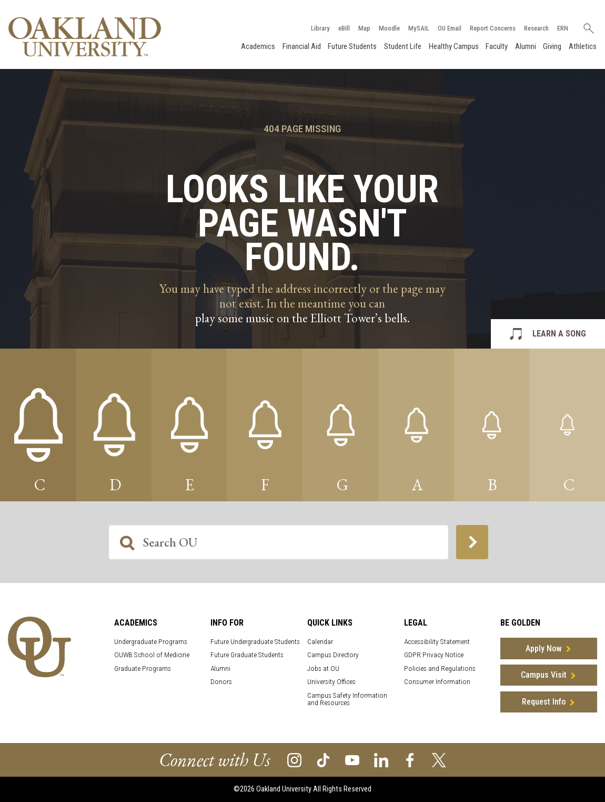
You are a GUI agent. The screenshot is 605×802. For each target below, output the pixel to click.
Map (364, 28)
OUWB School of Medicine (151, 655)
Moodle (389, 28)
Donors (221, 682)
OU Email (449, 28)
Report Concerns (493, 28)
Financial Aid (302, 46)
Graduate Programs (142, 668)
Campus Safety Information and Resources (347, 699)
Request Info (544, 702)
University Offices (331, 682)
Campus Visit (544, 675)
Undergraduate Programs (150, 642)
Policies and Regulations (440, 668)
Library (320, 28)
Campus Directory (333, 655)
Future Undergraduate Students (255, 642)
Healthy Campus (454, 46)
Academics (258, 46)
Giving (552, 46)
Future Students (352, 46)
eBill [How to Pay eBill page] (344, 28)
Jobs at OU (323, 668)
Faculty (497, 46)
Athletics (583, 46)
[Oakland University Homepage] (84, 36)
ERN (562, 28)
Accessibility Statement (437, 642)
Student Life (402, 46)
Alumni (525, 46)
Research (536, 28)
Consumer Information (437, 682)
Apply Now (544, 648)
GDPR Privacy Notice (433, 655)
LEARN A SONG (559, 334)
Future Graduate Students (247, 655)
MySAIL (418, 28)
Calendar (320, 642)
